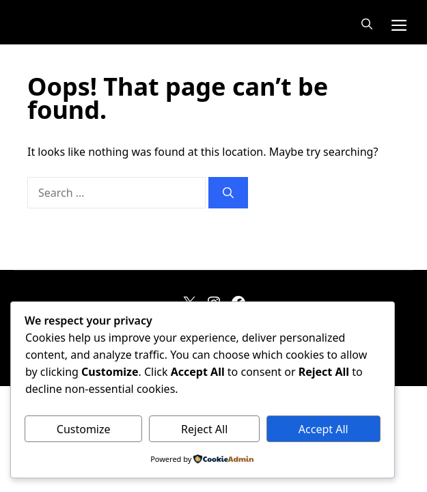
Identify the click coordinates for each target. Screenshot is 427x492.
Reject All (204, 429)
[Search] (228, 192)
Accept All (323, 429)
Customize (84, 429)
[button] (367, 24)
